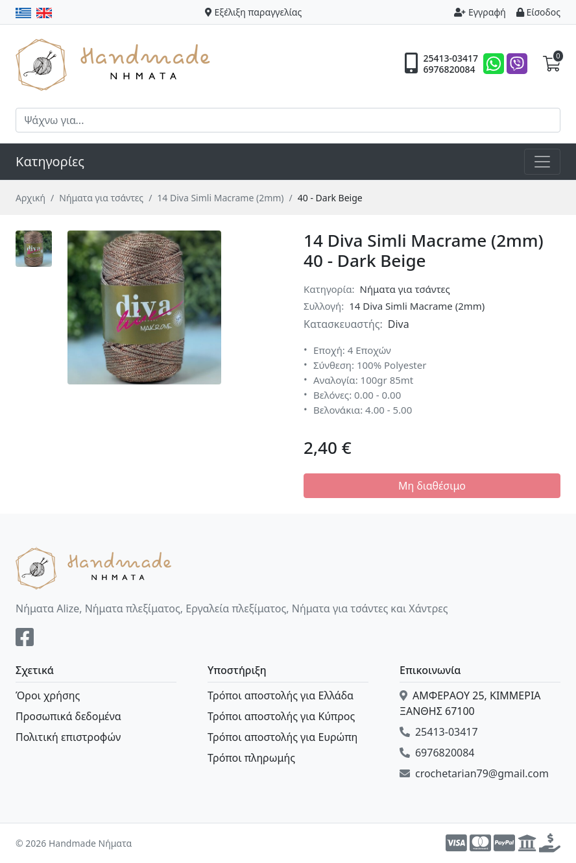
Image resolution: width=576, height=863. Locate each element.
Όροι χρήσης (48, 695)
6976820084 (449, 69)
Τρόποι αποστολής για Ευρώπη (282, 737)
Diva (398, 324)
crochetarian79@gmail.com (474, 773)
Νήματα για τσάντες (101, 198)
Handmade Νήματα (115, 63)
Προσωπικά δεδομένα (68, 716)
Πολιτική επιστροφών (68, 737)
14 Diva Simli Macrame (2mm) (220, 198)
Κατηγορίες (50, 161)
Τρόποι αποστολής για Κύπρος (281, 716)
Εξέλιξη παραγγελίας (253, 12)
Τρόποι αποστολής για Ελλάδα (281, 695)
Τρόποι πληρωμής (251, 758)
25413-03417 (450, 58)
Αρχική (30, 198)
